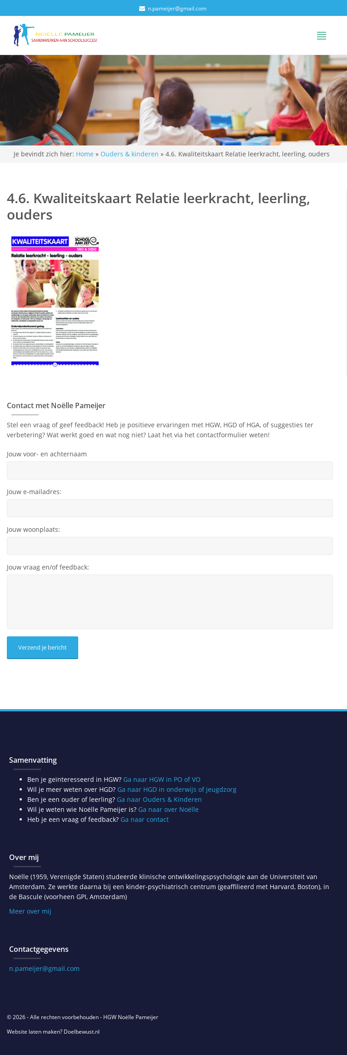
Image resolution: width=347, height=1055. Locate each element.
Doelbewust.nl (82, 1031)
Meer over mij (30, 911)
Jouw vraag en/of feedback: (48, 567)
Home (85, 154)
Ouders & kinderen (130, 154)
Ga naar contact (145, 819)
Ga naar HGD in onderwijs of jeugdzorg (176, 789)
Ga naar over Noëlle (168, 809)
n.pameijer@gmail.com (177, 8)
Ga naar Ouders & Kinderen (159, 799)
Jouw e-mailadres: (34, 492)
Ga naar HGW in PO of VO (162, 779)
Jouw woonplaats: (33, 529)
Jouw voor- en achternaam (47, 454)
